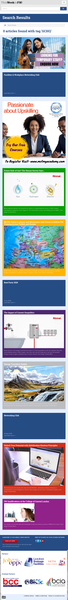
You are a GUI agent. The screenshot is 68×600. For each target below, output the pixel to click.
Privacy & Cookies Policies (57, 596)
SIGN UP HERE (10, 541)
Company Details (29, 596)
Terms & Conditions (41, 596)
